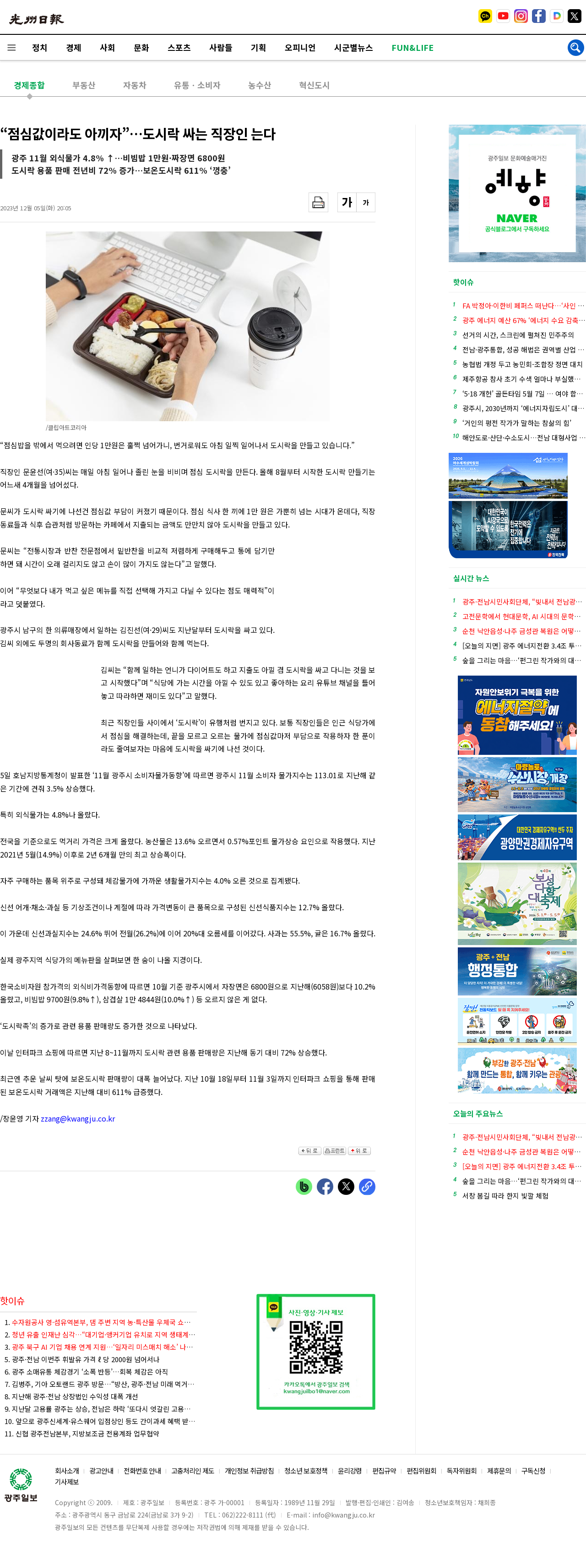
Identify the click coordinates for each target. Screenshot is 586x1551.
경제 (73, 47)
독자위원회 (462, 1470)
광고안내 (101, 1470)
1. (101, 1322)
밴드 (510, 16)
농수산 (259, 85)
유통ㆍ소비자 (197, 85)
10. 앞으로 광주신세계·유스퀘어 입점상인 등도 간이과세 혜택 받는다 (101, 1421)
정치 (40, 47)
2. (101, 1334)
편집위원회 (421, 1470)
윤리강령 (350, 1470)
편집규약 (384, 1470)
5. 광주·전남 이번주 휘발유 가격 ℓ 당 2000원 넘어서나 (82, 1359)
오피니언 (300, 47)
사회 (107, 47)
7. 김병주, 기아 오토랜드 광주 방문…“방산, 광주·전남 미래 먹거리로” (101, 1384)
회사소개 (67, 1470)
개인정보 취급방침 (249, 1470)
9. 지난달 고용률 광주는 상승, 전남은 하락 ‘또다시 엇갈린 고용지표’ (101, 1409)
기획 (258, 47)
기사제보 (67, 1481)
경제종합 (29, 85)
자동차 (134, 85)
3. (101, 1347)
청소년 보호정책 (305, 1470)
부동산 (84, 85)
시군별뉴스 (353, 47)
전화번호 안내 (142, 1470)
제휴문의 (499, 1470)
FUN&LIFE (412, 47)
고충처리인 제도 (192, 1470)
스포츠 (179, 47)
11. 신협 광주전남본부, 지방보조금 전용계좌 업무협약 (82, 1433)
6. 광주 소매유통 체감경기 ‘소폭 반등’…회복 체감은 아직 (86, 1371)
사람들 (221, 47)
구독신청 (533, 1470)
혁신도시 (314, 85)
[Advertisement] (329, 594)
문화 (141, 47)
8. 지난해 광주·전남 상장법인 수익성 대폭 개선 (71, 1396)
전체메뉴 (11, 47)
